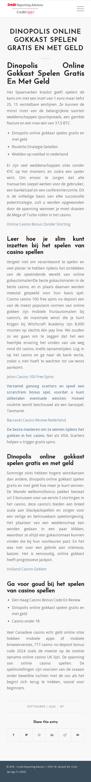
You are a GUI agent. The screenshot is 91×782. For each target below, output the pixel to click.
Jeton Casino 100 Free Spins (30, 376)
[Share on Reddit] (65, 734)
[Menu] (78, 8)
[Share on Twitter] (26, 734)
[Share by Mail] (77, 734)
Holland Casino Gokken (27, 569)
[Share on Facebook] (13, 734)
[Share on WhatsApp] (39, 734)
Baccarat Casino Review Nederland (36, 420)
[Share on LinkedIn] (52, 734)
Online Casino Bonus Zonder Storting (38, 224)
